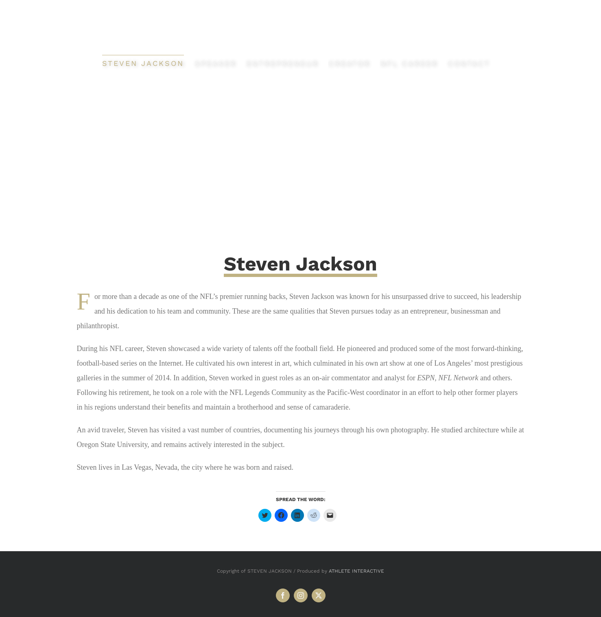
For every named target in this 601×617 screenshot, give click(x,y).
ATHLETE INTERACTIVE (356, 571)
